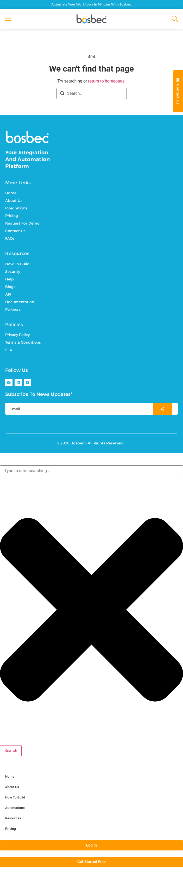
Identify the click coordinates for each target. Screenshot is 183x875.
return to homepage (106, 81)
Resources (13, 818)
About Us (12, 787)
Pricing (10, 829)
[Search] (62, 94)
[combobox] (91, 470)
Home (9, 776)
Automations (15, 808)
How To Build (15, 797)
